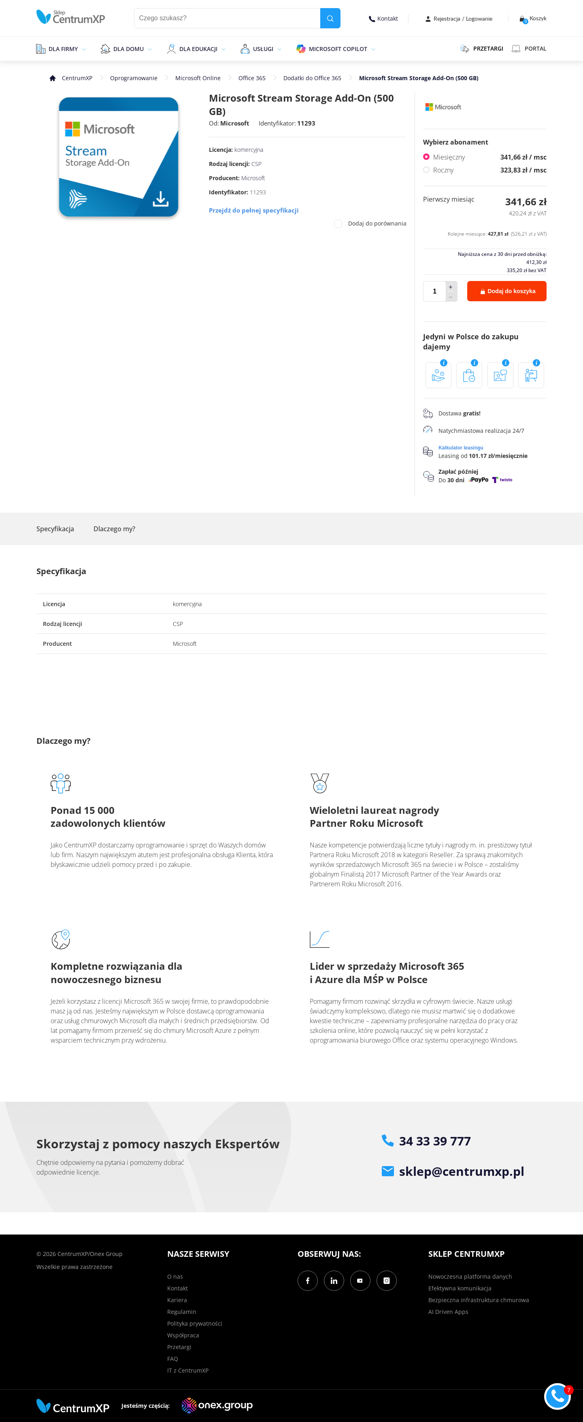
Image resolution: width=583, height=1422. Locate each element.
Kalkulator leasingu (460, 448)
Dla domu (128, 49)
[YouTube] (360, 1281)
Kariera (177, 1300)
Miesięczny (490, 157)
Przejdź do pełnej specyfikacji (254, 210)
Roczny (490, 170)
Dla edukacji (198, 49)
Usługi (263, 49)
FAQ (172, 1358)
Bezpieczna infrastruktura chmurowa (478, 1300)
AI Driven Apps (448, 1312)
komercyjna (248, 149)
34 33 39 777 (426, 1140)
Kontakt (383, 18)
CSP (256, 164)
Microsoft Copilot (338, 49)
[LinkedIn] (334, 1281)
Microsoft (234, 123)
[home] (70, 17)
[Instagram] (387, 1281)
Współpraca (183, 1335)
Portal (529, 48)
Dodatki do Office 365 (312, 78)
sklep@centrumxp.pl (453, 1171)
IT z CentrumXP (188, 1370)
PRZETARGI (481, 48)
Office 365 (252, 78)
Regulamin (181, 1312)
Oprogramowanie (133, 78)
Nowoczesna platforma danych (470, 1276)
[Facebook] (308, 1281)
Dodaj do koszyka (508, 291)
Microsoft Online (198, 78)
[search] (330, 18)
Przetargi (179, 1347)
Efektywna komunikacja (460, 1288)
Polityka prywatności (194, 1323)
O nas (175, 1276)
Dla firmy (63, 49)
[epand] (83, 48)
